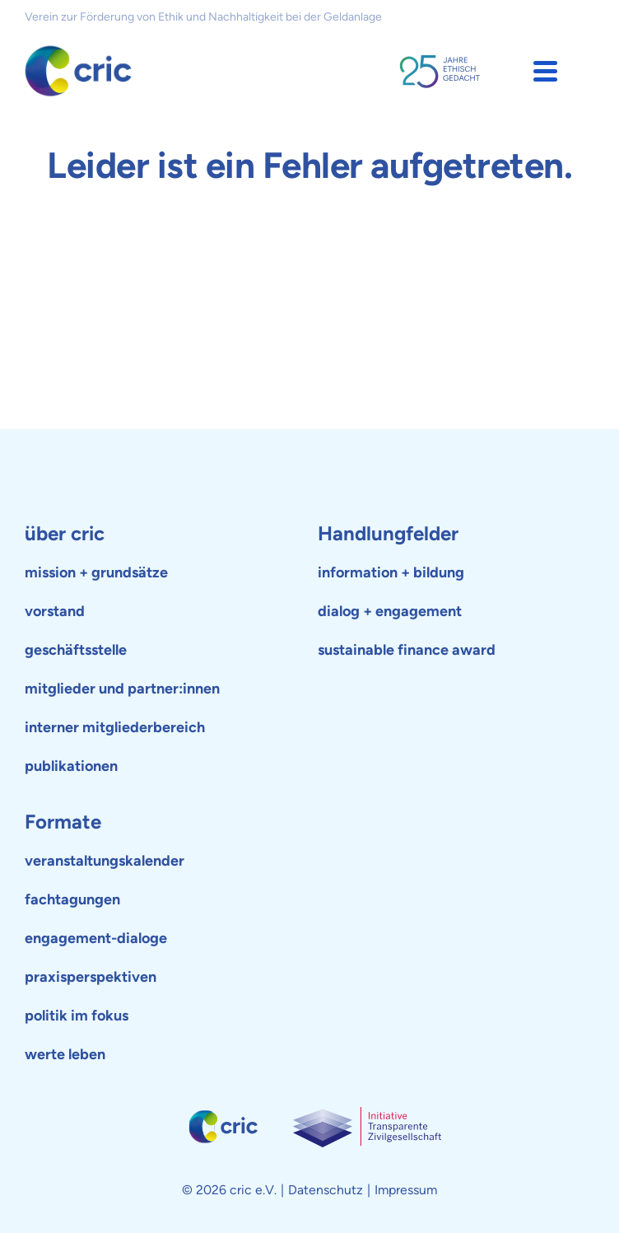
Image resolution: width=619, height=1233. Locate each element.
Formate (63, 822)
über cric (65, 533)
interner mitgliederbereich (115, 727)
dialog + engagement (390, 611)
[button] (545, 71)
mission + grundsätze (96, 572)
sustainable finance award (407, 650)
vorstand (55, 611)
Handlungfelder (388, 533)
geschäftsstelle (76, 650)
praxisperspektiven (90, 977)
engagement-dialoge (96, 938)
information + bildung (391, 572)
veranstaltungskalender (104, 861)
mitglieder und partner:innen (122, 689)
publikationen (71, 766)
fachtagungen (72, 899)
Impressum (406, 1190)
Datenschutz (325, 1190)
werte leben (65, 1054)
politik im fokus (76, 1015)
